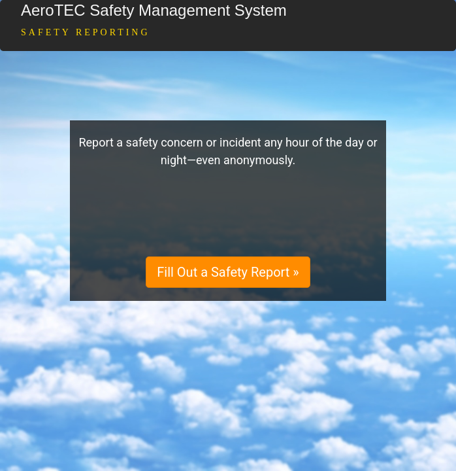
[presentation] (228, 211)
